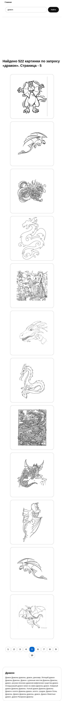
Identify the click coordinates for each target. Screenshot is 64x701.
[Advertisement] (32, 38)
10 (32, 655)
